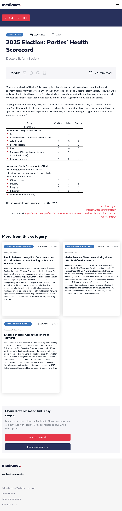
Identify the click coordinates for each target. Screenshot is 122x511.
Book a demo (37, 437)
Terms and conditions (11, 498)
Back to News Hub (16, 17)
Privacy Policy (8, 493)
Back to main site (13, 474)
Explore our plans (37, 446)
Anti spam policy (9, 504)
